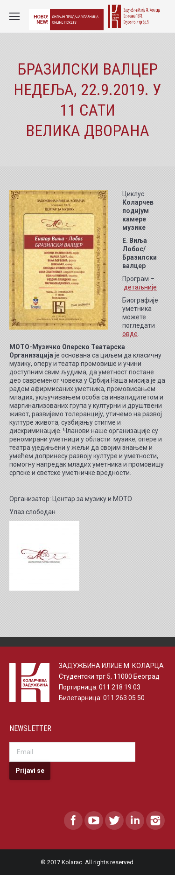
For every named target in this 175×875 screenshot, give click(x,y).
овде (130, 334)
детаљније (140, 287)
